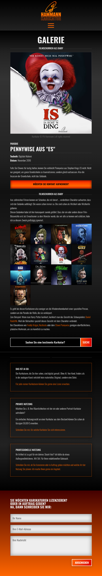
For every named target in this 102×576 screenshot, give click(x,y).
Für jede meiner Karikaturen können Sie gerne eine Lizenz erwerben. (43, 384)
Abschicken (82, 563)
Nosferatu (43, 325)
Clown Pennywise (62, 325)
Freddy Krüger (32, 325)
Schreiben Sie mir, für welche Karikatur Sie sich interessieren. (40, 429)
